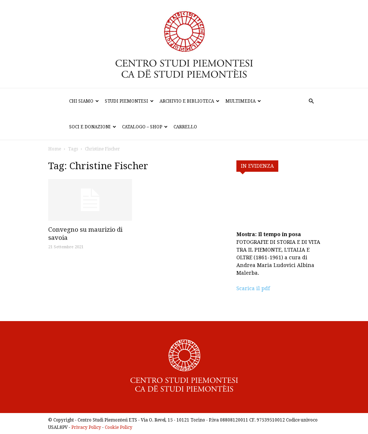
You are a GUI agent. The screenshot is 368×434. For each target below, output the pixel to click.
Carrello (185, 126)
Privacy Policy (86, 427)
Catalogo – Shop (145, 126)
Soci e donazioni (92, 126)
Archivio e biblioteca (189, 101)
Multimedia (243, 101)
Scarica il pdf (253, 288)
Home (54, 149)
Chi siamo (84, 101)
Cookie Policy (118, 427)
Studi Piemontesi (129, 101)
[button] (311, 101)
